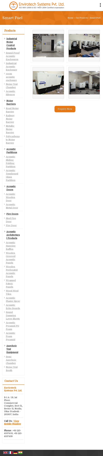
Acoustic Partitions (11, 151)
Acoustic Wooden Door (10, 197)
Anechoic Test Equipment (12, 349)
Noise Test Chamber (12, 86)
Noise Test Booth (12, 369)
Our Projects (82, 18)
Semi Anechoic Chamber (11, 359)
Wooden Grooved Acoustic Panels (10, 258)
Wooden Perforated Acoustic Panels (12, 271)
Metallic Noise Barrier (10, 129)
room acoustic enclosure (11, 76)
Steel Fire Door (11, 220)
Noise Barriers (11, 102)
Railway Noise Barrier (10, 118)
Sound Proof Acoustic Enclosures (13, 56)
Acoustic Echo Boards (13, 307)
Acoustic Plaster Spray (13, 299)
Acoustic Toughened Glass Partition (12, 175)
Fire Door (11, 225)
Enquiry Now (65, 109)
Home (70, 18)
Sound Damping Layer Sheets (13, 315)
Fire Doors (12, 214)
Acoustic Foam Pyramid (10, 336)
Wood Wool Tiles (12, 292)
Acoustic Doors (11, 188)
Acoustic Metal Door (12, 206)
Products (9, 30)
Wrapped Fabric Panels (11, 283)
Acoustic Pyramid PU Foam (12, 325)
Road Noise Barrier (12, 110)
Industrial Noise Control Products (11, 43)
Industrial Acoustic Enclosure (11, 66)
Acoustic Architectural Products (13, 234)
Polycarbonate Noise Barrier (13, 139)
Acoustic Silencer (10, 93)
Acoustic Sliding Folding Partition (10, 161)
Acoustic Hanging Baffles (11, 245)
